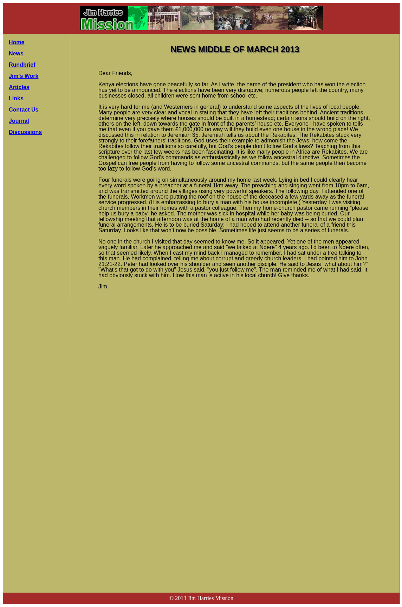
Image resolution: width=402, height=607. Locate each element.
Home (16, 42)
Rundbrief (22, 65)
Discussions (25, 132)
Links (16, 98)
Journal (19, 121)
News (16, 53)
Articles (19, 87)
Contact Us (23, 110)
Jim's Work (23, 76)
